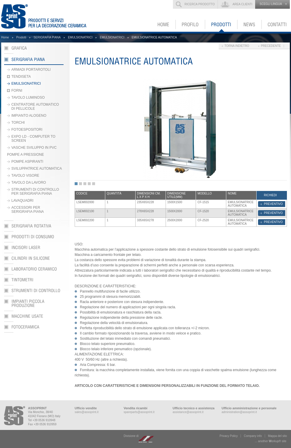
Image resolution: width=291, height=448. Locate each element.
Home (5, 37)
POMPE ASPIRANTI (27, 162)
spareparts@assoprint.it (139, 412)
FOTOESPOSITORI (26, 130)
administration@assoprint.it (239, 412)
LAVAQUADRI (22, 201)
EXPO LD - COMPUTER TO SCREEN (33, 138)
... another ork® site (270, 441)
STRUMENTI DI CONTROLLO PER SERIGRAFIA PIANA (35, 191)
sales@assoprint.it (87, 412)
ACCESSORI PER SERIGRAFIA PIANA (27, 210)
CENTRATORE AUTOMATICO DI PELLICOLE (35, 106)
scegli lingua (271, 4)
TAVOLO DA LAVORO (28, 182)
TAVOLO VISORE (25, 175)
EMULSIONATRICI (80, 37)
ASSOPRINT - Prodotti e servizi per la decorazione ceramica (47, 16)
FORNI (16, 90)
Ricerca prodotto (200, 4)
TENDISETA (21, 77)
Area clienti (242, 4)
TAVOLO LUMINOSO (28, 97)
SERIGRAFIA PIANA (47, 37)
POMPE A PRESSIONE (25, 155)
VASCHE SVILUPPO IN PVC (34, 148)
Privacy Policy (229, 436)
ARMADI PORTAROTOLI (31, 70)
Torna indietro (237, 45)
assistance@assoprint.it (188, 412)
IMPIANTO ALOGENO (28, 116)
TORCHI (18, 123)
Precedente (271, 45)
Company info (253, 436)
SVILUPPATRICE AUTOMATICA (36, 169)
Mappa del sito (277, 436)
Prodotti (21, 37)
